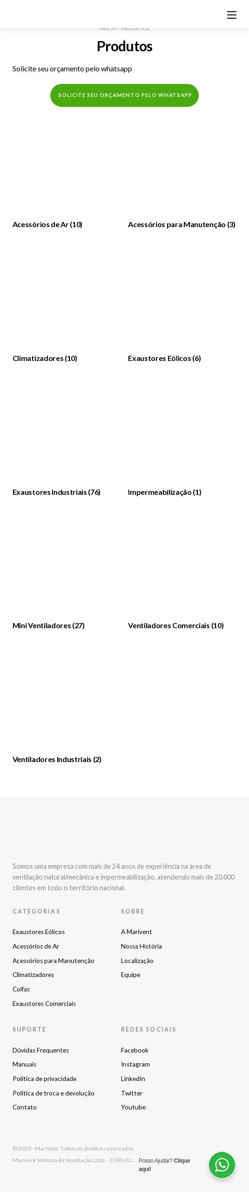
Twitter (131, 1093)
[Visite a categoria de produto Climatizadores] (67, 304)
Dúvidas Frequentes (41, 1050)
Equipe (130, 974)
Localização (137, 960)
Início (108, 28)
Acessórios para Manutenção (53, 960)
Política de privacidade (44, 1078)
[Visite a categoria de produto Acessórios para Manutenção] (182, 170)
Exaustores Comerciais (44, 1003)
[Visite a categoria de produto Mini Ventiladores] (67, 571)
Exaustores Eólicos (39, 932)
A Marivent (136, 932)
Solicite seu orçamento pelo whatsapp (72, 68)
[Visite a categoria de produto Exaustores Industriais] (67, 437)
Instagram (135, 1064)
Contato (25, 1107)
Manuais (24, 1064)
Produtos (135, 28)
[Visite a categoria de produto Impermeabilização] (182, 437)
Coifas (21, 989)
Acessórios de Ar (36, 946)
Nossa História (141, 946)
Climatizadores (33, 974)
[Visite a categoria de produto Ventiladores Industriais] (67, 705)
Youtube (133, 1107)
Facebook (134, 1050)
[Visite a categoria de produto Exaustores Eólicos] (182, 304)
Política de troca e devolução (53, 1093)
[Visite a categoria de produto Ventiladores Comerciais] (182, 571)
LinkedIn (133, 1078)
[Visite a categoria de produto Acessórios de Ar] (67, 170)
